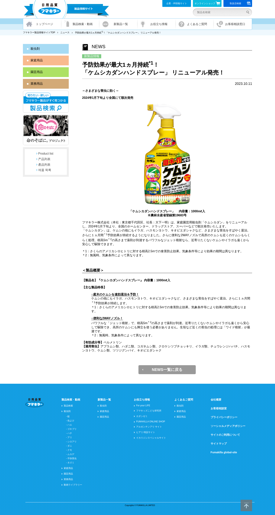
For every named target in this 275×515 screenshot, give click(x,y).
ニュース (65, 32)
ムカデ (70, 454)
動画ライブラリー (73, 484)
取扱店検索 (240, 3)
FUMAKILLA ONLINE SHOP (150, 421)
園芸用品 (37, 72)
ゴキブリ (72, 429)
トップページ (44, 24)
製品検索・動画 (83, 24)
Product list (45, 153)
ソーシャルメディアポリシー (228, 425)
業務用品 (37, 83)
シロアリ (72, 441)
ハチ (69, 433)
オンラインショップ (207, 3)
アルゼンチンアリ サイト (149, 426)
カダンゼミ (142, 416)
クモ (69, 450)
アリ (69, 437)
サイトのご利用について (225, 434)
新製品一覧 (121, 24)
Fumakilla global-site (224, 452)
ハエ (69, 424)
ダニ (69, 445)
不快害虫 (72, 458)
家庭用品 (37, 60)
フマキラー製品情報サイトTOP (39, 32)
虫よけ (70, 420)
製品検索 (68, 405)
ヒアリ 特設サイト (145, 432)
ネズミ (70, 462)
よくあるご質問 (197, 24)
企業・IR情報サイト (176, 3)
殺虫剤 (35, 48)
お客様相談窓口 (235, 24)
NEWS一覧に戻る (167, 369)
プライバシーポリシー (224, 417)
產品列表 (44, 164)
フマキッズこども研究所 (148, 410)
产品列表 (44, 159)
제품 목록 (44, 170)
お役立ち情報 (158, 24)
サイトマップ (219, 443)
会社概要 (216, 399)
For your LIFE (143, 405)
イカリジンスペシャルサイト (151, 437)
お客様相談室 (219, 408)
